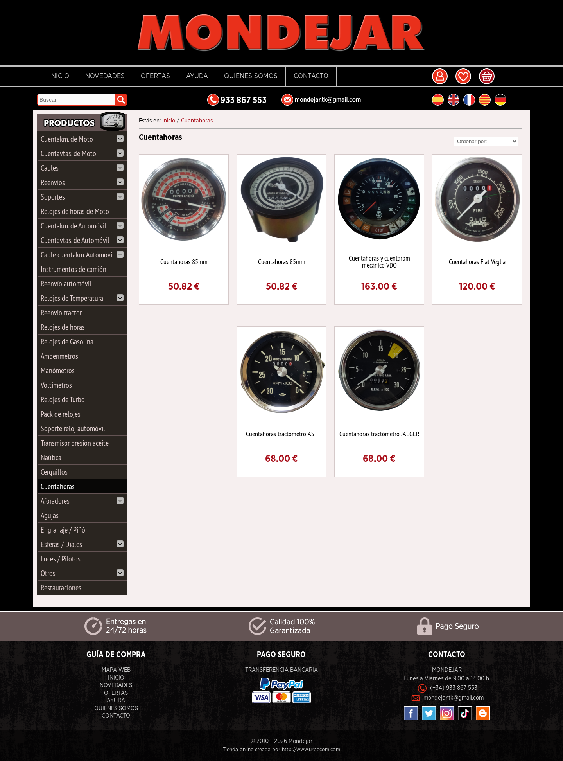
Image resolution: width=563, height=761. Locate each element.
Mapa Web (116, 670)
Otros (82, 573)
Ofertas (155, 76)
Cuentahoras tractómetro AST (281, 433)
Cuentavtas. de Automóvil (82, 240)
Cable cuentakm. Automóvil (82, 254)
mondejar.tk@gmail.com (453, 698)
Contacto (311, 76)
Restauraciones (61, 587)
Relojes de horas (63, 327)
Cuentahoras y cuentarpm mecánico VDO (379, 262)
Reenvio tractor (61, 312)
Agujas (50, 515)
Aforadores (82, 501)
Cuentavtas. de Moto (82, 153)
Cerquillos (54, 472)
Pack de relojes (61, 414)
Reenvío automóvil (66, 283)
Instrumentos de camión (73, 269)
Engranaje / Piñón (65, 529)
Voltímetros (56, 385)
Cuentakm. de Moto (82, 139)
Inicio (59, 76)
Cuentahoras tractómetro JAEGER (379, 433)
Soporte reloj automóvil (73, 428)
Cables (82, 168)
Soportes (82, 196)
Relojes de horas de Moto (75, 211)
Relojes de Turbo (63, 399)
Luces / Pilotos (61, 558)
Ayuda (197, 76)
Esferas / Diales (82, 544)
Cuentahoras (58, 486)
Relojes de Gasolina (67, 341)
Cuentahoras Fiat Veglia (477, 261)
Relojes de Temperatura (82, 298)
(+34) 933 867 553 (453, 688)
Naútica (51, 457)
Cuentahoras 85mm (184, 261)
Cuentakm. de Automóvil (82, 225)
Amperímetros (59, 356)
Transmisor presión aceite (75, 443)
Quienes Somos (251, 76)
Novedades (105, 76)
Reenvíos (82, 182)
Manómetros (58, 370)
